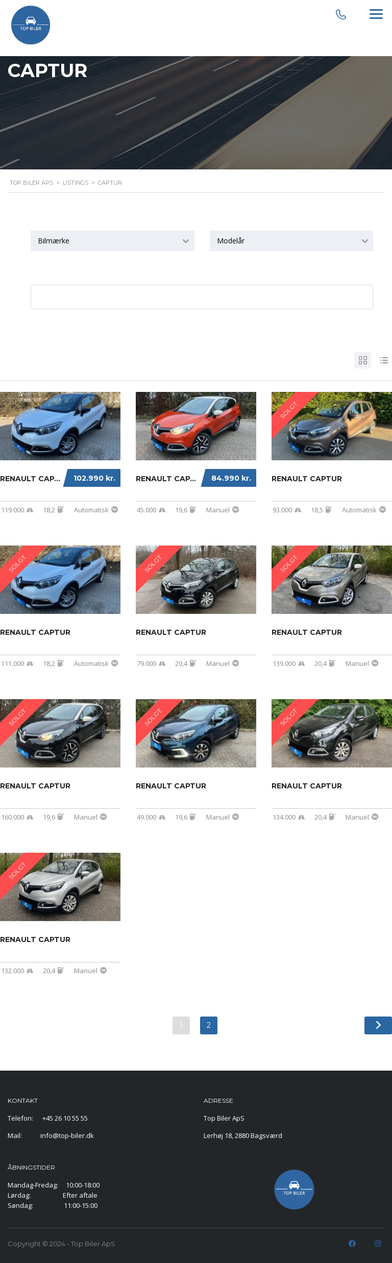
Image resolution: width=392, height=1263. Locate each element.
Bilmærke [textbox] (53, 240)
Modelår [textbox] (230, 240)
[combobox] (112, 241)
